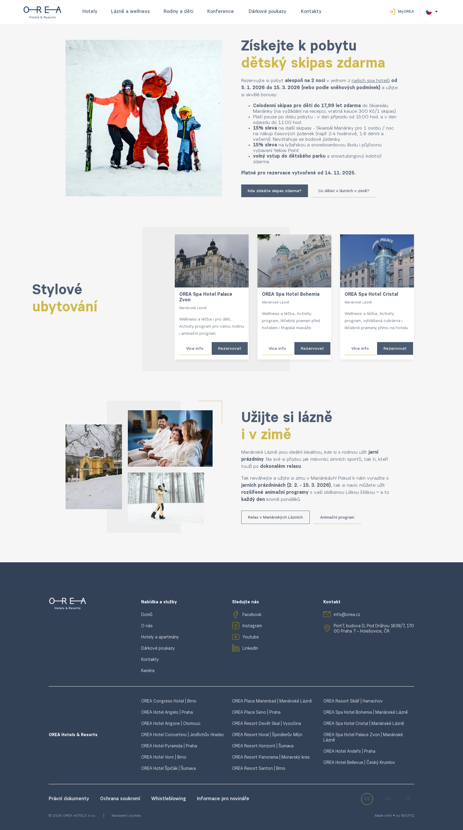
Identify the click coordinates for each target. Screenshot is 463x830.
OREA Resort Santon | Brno (258, 769)
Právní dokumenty (70, 799)
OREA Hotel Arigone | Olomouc (170, 724)
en (387, 799)
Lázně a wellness (130, 11)
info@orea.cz (347, 615)
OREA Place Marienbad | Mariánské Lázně (272, 701)
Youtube (250, 637)
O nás (147, 626)
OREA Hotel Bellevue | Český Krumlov (359, 763)
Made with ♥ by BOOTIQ (394, 816)
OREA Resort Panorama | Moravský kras (271, 757)
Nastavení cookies (126, 816)
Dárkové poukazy (267, 11)
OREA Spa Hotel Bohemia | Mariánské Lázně (365, 712)
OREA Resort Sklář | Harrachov (353, 701)
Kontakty (311, 11)
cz (367, 799)
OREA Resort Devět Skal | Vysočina (266, 724)
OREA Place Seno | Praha (256, 712)
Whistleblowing (169, 799)
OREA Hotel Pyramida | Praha (169, 746)
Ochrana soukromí (121, 799)
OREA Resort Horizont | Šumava (263, 746)
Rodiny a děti (178, 11)
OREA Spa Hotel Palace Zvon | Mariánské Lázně (363, 738)
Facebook (251, 615)
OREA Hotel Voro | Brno (163, 757)
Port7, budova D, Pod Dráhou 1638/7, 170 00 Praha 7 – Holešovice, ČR (374, 629)
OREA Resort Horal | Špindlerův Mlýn (267, 735)
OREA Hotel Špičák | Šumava (168, 769)
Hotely (89, 11)
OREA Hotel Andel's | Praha (349, 751)
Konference (220, 11)
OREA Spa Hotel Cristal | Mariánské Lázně (363, 724)
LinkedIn (250, 648)
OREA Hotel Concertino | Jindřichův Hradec (182, 735)
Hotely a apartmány (160, 637)
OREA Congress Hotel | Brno (168, 701)
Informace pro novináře (223, 799)
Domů (146, 615)
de (408, 799)
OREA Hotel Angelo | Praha (167, 712)
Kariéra (147, 671)
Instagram (252, 626)
